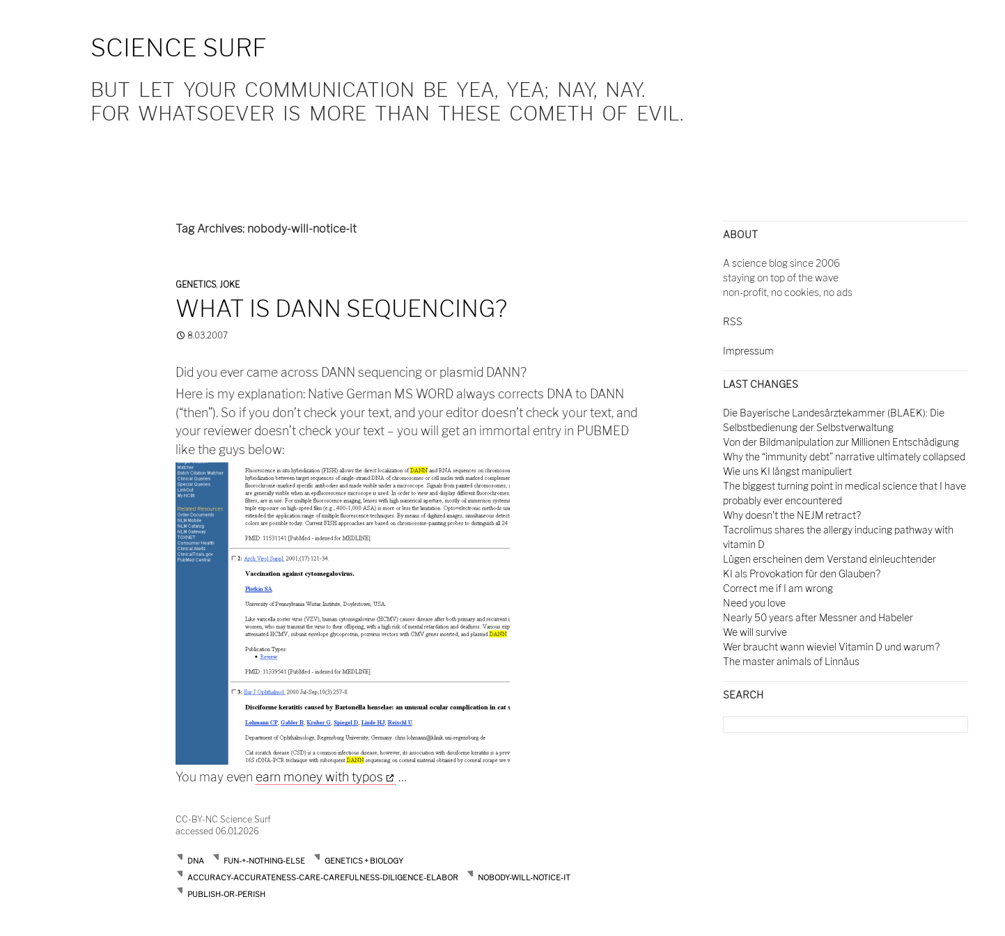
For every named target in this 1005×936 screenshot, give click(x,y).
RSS (732, 321)
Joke (229, 284)
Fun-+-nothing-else (264, 861)
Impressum (748, 351)
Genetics (196, 284)
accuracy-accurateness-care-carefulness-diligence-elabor (322, 877)
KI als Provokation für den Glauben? (801, 573)
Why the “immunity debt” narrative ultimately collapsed (844, 456)
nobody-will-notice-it (524, 877)
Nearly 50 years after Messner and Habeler (818, 617)
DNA (195, 861)
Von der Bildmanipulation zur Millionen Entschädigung (841, 442)
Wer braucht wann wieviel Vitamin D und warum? (831, 647)
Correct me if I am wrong (778, 588)
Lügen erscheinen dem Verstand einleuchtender (829, 559)
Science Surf (179, 48)
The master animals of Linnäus (791, 661)
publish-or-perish (226, 894)
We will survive (755, 632)
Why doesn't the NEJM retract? (792, 515)
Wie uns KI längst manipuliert (787, 471)
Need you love (754, 603)
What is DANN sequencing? (341, 308)
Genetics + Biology (364, 861)
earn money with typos (319, 777)
